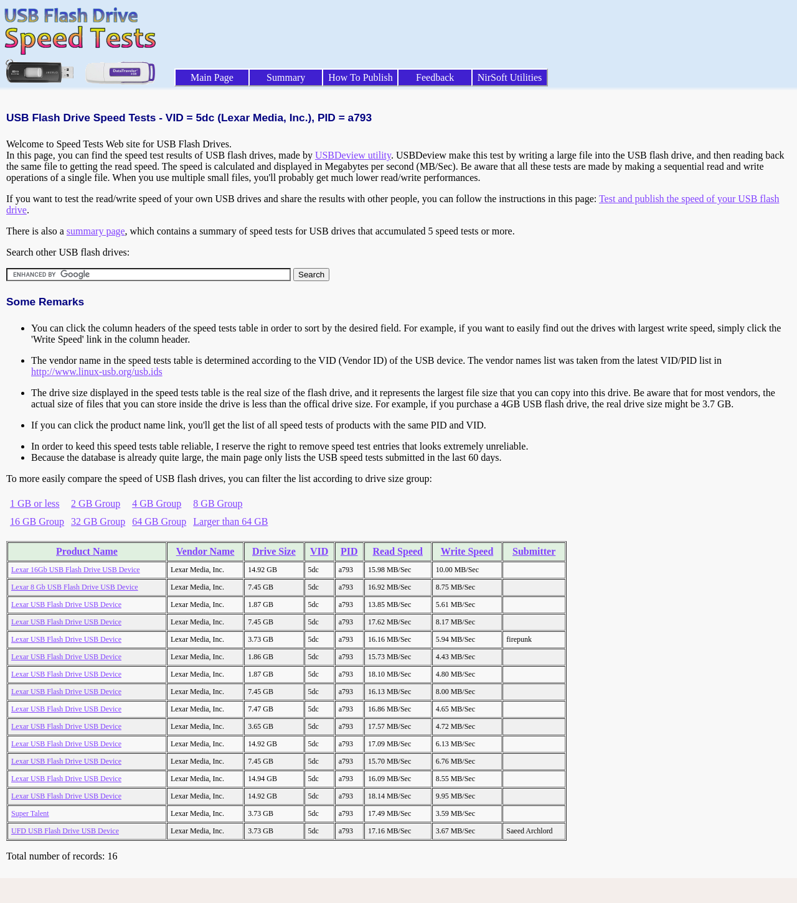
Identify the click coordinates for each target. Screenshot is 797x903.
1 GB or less (35, 503)
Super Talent (30, 813)
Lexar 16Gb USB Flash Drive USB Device (75, 569)
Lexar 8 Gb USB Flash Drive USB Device (74, 587)
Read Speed (398, 551)
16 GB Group (37, 521)
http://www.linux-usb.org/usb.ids (97, 371)
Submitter (533, 551)
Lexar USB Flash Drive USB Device (66, 604)
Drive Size (274, 551)
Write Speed (467, 551)
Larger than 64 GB (230, 521)
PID (349, 551)
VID (319, 551)
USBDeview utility (353, 155)
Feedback (435, 77)
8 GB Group (217, 503)
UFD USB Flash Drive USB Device (65, 831)
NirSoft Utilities (510, 77)
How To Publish (360, 77)
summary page (96, 231)
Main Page (212, 77)
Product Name (87, 551)
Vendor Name (205, 551)
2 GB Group (95, 503)
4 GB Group (156, 503)
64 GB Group (159, 521)
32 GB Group (98, 521)
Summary (285, 77)
